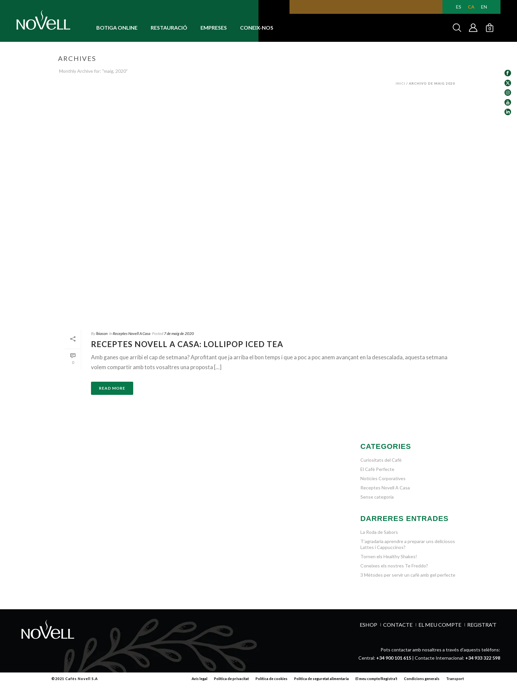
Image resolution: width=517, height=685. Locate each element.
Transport (455, 678)
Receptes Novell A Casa (131, 333)
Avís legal (199, 678)
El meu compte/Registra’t (376, 678)
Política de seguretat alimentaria (321, 678)
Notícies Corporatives (383, 478)
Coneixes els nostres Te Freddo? (394, 565)
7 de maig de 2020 (179, 333)
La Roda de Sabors (379, 532)
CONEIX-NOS (256, 27)
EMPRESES (213, 27)
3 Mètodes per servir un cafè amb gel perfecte (407, 575)
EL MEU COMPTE (439, 624)
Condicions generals (422, 678)
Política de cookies (272, 678)
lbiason (101, 333)
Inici (400, 83)
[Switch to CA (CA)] (471, 7)
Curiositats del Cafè (381, 460)
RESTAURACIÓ (169, 27)
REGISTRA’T (482, 624)
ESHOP (368, 624)
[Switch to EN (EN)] (484, 7)
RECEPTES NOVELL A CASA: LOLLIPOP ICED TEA (187, 344)
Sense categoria (377, 497)
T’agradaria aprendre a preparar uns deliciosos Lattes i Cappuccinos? (407, 544)
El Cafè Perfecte (377, 469)
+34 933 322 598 (482, 658)
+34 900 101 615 (393, 658)
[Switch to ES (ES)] (459, 7)
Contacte (397, 624)
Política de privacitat (231, 678)
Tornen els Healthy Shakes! (388, 556)
